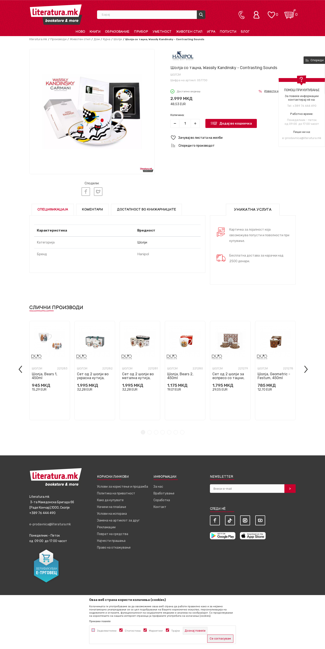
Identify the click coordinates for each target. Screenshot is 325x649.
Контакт (159, 507)
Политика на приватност (116, 493)
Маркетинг (156, 630)
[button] (233, 138)
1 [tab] (143, 432)
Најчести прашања (111, 541)
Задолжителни (106, 630)
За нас (158, 487)
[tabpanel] (49, 370)
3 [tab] (156, 432)
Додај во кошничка (235, 123)
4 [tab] (162, 432)
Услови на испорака (112, 514)
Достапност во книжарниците (146, 209)
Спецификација (52, 209)
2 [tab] (149, 432)
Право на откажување (114, 547)
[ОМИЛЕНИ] (271, 12)
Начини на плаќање (111, 507)
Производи (58, 39)
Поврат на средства (112, 534)
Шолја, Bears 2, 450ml (180, 376)
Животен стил (80, 39)
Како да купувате (110, 500)
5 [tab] (169, 432)
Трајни (175, 630)
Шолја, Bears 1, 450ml (44, 376)
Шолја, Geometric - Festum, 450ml (274, 376)
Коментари (92, 209)
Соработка (161, 500)
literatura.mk (38, 39)
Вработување (163, 493)
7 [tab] (182, 432)
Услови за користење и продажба (122, 487)
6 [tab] (176, 432)
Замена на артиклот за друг (118, 520)
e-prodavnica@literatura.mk (301, 138)
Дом (97, 39)
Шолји (118, 39)
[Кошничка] (290, 12)
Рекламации (106, 527)
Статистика (133, 630)
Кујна (106, 39)
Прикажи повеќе (100, 621)
